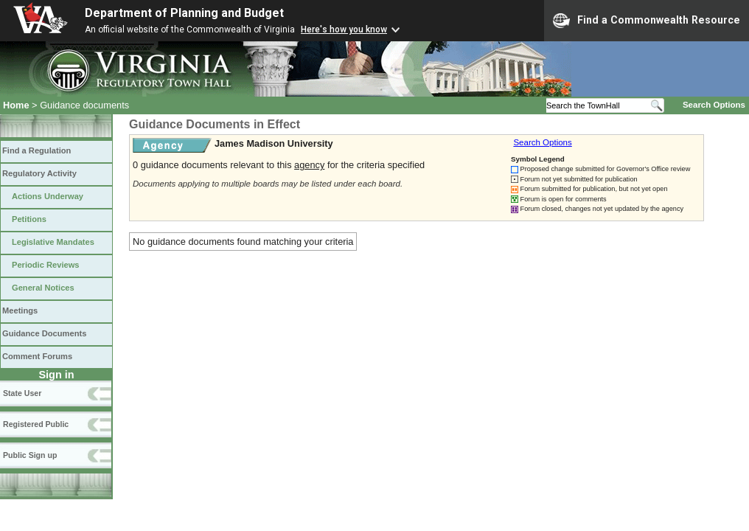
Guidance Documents (44, 333)
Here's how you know (344, 29)
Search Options (714, 104)
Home (16, 105)
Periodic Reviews (46, 264)
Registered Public (36, 424)
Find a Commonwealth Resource (646, 20)
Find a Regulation (36, 150)
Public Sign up (30, 455)
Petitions (29, 219)
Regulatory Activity (39, 173)
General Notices (43, 287)
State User (22, 393)
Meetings (20, 310)
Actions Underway (47, 196)
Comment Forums (37, 356)
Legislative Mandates (53, 241)
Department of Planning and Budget (184, 13)
